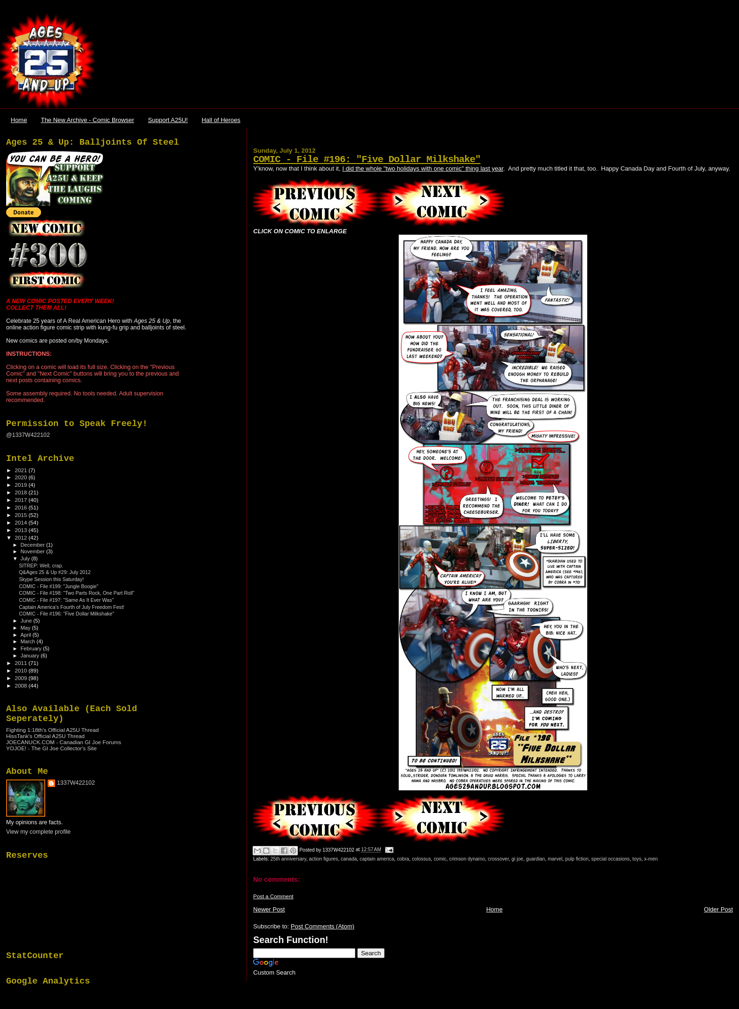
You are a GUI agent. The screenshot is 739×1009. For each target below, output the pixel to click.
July (26, 558)
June (27, 620)
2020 (21, 477)
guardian (535, 858)
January (31, 655)
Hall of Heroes (221, 119)
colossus (421, 858)
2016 (21, 507)
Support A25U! (168, 119)
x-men (651, 858)
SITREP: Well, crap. (41, 565)
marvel (555, 858)
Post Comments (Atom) (322, 926)
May (26, 628)
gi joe (517, 858)
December (33, 545)
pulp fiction (577, 858)
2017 (21, 500)
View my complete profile (38, 832)
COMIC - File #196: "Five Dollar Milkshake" (366, 159)
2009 (21, 678)
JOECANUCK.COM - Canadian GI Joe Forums (63, 742)
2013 (21, 530)
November (33, 551)
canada (349, 858)
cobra (403, 858)
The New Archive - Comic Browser (87, 119)
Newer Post (269, 909)
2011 (21, 663)
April (27, 635)
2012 (21, 537)
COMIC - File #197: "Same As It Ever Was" (66, 600)
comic (440, 858)
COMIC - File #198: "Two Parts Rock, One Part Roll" (76, 593)
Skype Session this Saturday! (51, 579)
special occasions (610, 858)
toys (636, 858)
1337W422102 (76, 782)
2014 (21, 522)
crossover (498, 858)
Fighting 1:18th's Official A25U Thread (52, 730)
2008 (21, 685)
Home (19, 119)
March (29, 641)
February (32, 648)
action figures (323, 858)
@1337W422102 (28, 435)
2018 (21, 492)
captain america (377, 858)
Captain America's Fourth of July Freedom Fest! (71, 607)
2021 (21, 470)
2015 (21, 515)
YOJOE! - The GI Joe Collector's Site (51, 748)
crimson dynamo (467, 858)
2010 (21, 670)
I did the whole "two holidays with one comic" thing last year (422, 168)
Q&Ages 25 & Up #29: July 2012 (54, 572)
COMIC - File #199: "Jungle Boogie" (59, 586)
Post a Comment (273, 896)
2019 (21, 485)
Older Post (718, 909)
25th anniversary (288, 858)
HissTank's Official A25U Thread (45, 736)
